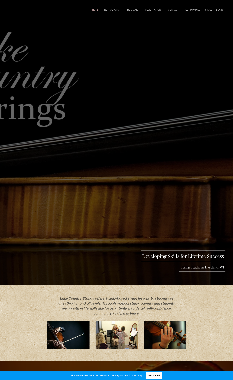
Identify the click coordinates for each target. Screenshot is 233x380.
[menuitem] (96, 10)
